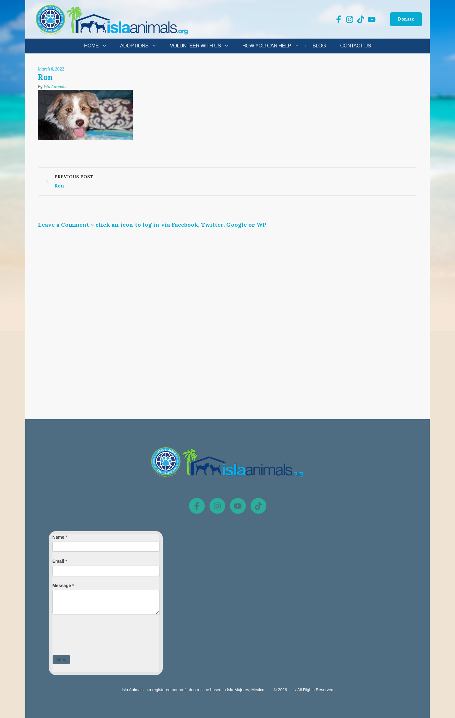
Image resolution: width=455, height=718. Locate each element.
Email (59, 561)
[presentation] (100, 633)
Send (61, 659)
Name (59, 537)
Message (63, 585)
